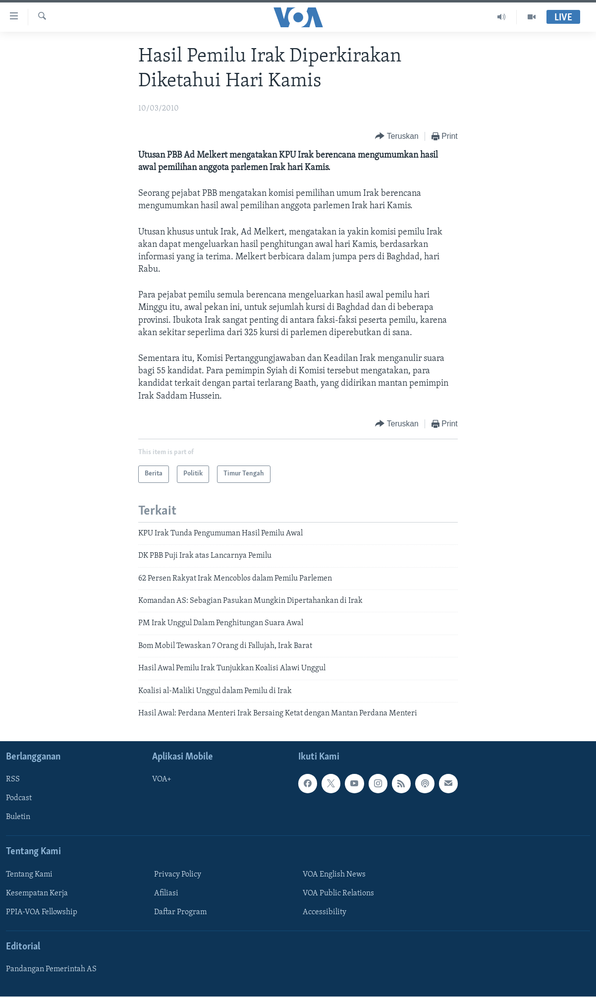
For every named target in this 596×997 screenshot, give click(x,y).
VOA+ (161, 780)
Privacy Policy (177, 875)
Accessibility (324, 912)
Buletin (18, 817)
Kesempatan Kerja (37, 893)
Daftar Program (180, 912)
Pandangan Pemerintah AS (51, 970)
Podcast (19, 799)
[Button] (396, 136)
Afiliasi (166, 893)
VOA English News (334, 875)
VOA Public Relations (338, 893)
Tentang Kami (29, 875)
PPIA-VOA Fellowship (41, 912)
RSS (13, 780)
